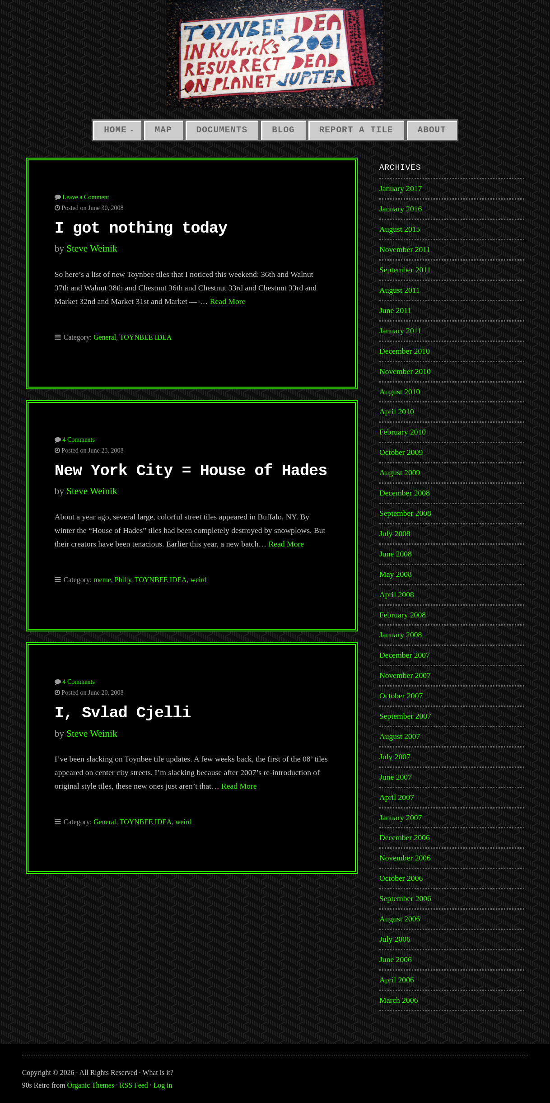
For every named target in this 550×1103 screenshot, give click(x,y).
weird (198, 580)
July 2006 (394, 939)
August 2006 (399, 918)
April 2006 (396, 979)
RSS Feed (134, 1085)
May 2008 (395, 574)
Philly (123, 580)
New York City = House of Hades (191, 471)
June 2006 (395, 959)
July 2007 (394, 756)
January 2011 (400, 330)
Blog (283, 130)
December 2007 (404, 654)
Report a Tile (356, 130)
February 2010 (402, 431)
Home (115, 130)
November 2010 (405, 371)
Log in (163, 1085)
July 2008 (394, 533)
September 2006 (405, 898)
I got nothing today (141, 229)
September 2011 (405, 269)
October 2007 (401, 695)
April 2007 (396, 797)
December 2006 (404, 837)
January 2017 (400, 188)
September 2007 (405, 715)
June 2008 (395, 553)
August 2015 (399, 229)
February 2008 (402, 614)
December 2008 (404, 492)
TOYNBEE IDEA (146, 337)
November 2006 (405, 857)
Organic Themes (90, 1085)
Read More (228, 301)
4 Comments (78, 439)
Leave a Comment (85, 197)
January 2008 (400, 634)
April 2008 (396, 594)
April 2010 (396, 411)
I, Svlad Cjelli (123, 713)
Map (163, 130)
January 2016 (400, 208)
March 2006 (398, 1000)
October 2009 (401, 452)
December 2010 (404, 350)
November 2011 (404, 249)
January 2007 (400, 817)
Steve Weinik (91, 248)
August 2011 (399, 289)
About (432, 130)
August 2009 (399, 472)
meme (102, 580)
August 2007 (399, 736)
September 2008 (405, 513)
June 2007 (395, 776)
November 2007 (405, 675)
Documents (222, 130)
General (104, 337)
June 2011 (395, 310)
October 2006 (401, 878)
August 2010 (399, 391)
